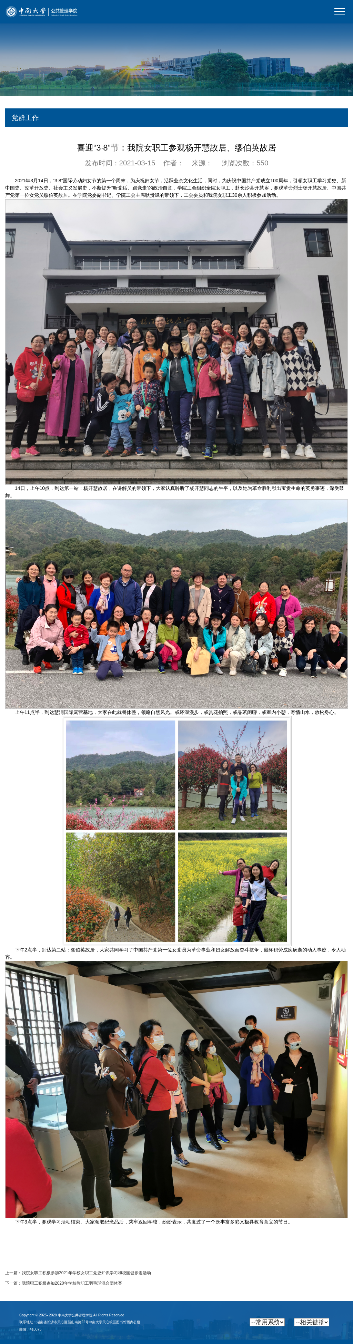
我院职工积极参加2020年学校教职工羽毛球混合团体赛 (72, 1283)
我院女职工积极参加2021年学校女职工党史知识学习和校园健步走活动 (86, 1272)
